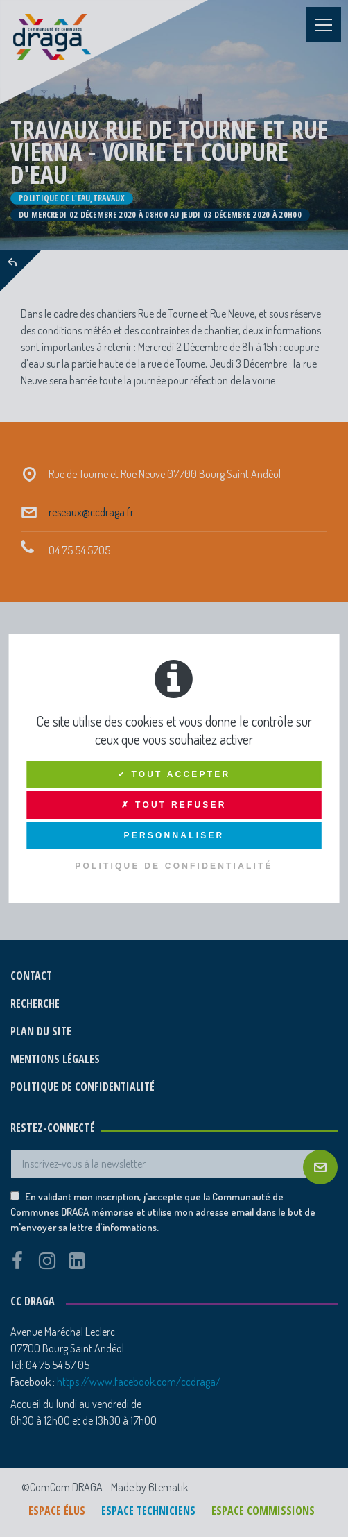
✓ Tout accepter (174, 774)
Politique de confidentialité (174, 866)
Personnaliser (174, 835)
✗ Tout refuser (173, 805)
